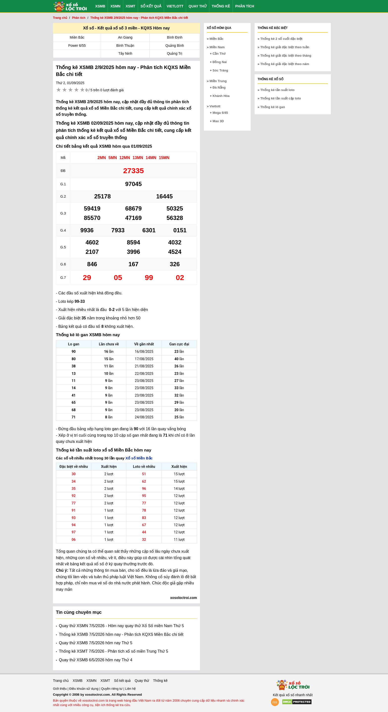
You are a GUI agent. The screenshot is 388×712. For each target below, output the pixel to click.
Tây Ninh (125, 53)
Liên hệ (130, 688)
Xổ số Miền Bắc (139, 458)
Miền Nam (217, 47)
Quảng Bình (175, 45)
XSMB (100, 6)
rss (274, 702)
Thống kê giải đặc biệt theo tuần (284, 47)
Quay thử (197, 6)
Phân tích (244, 6)
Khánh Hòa (221, 96)
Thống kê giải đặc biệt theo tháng (285, 55)
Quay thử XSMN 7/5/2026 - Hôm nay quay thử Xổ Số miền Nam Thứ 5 (121, 626)
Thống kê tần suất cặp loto (280, 98)
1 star (59, 90)
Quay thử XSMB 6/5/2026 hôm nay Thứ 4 (95, 660)
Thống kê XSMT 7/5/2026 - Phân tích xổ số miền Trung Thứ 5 (113, 651)
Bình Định (174, 37)
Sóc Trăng (220, 70)
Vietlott (175, 6)
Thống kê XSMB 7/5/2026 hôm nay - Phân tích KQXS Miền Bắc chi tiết (121, 634)
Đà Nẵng (219, 87)
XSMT (130, 6)
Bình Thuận (125, 45)
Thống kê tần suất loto (277, 90)
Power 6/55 (77, 45)
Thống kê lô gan (272, 107)
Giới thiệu (60, 688)
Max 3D (218, 121)
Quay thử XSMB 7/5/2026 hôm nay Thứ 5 (95, 643)
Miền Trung (218, 81)
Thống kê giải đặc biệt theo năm (284, 64)
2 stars (65, 90)
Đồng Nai (220, 62)
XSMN (115, 6)
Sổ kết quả (151, 6)
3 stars (71, 90)
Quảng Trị (175, 53)
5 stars (83, 90)
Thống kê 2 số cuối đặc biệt (281, 39)
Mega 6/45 (220, 113)
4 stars (77, 90)
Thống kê (221, 6)
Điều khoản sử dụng (84, 688)
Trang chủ (61, 681)
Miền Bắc (77, 37)
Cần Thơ (219, 53)
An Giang (125, 37)
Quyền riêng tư (112, 688)
